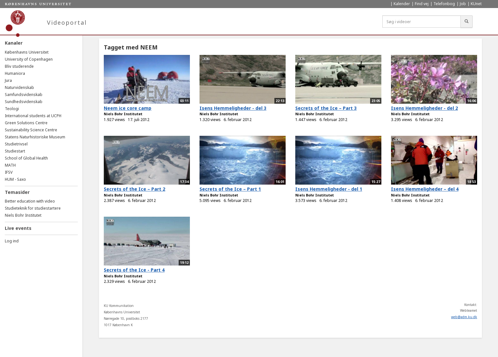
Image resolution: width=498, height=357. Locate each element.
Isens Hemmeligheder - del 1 (328, 189)
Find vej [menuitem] (422, 3)
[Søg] (466, 21)
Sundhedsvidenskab (23, 101)
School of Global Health (26, 158)
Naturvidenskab (19, 87)
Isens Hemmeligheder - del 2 (424, 108)
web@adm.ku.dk (464, 317)
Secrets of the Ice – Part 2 (134, 189)
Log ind (12, 241)
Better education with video (30, 201)
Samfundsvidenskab (23, 94)
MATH (10, 165)
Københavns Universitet (27, 52)
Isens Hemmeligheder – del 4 (424, 189)
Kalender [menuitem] (402, 3)
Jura (8, 80)
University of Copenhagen (29, 59)
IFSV (9, 172)
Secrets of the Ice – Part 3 (326, 108)
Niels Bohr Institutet (23, 215)
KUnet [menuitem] (476, 3)
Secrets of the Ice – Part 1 (230, 189)
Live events (18, 228)
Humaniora (15, 73)
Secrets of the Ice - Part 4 (134, 270)
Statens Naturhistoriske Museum (35, 137)
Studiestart (15, 151)
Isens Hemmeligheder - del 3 (233, 108)
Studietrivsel (16, 144)
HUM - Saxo (15, 179)
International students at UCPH (33, 115)
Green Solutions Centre (26, 123)
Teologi (12, 108)
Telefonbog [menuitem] (444, 3)
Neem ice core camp (127, 108)
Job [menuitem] (463, 3)
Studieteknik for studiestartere (33, 208)
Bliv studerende (19, 66)
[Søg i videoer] (421, 21)
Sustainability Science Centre (31, 130)
